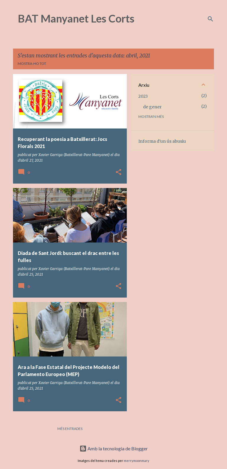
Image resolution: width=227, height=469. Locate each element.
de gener (152, 107)
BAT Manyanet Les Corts (76, 18)
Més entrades (69, 428)
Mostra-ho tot (32, 63)
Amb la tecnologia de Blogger (114, 448)
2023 (143, 96)
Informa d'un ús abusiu (162, 141)
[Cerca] (210, 19)
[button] (118, 172)
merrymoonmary (136, 460)
